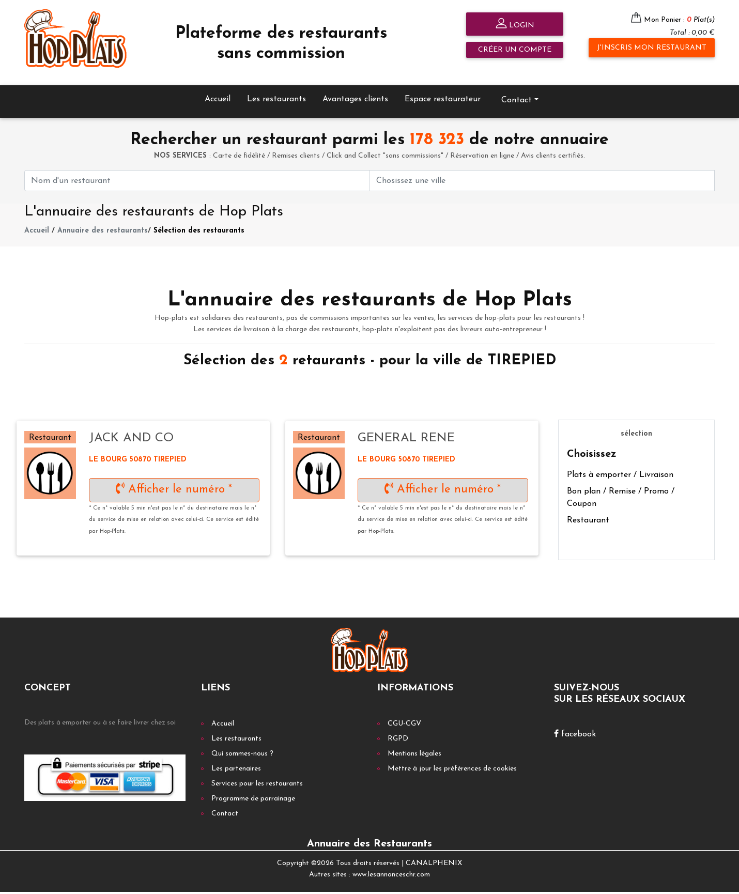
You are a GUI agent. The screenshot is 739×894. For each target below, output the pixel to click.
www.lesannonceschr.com (391, 864)
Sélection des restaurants (198, 220)
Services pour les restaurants (257, 773)
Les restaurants (276, 89)
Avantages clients (355, 89)
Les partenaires (236, 758)
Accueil (217, 89)
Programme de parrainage (253, 788)
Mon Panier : (679, 20)
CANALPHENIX (434, 853)
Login (515, 24)
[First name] (197, 170)
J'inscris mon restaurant (651, 48)
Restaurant (588, 510)
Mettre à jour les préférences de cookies (452, 758)
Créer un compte (514, 50)
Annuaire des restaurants (102, 220)
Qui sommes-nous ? (242, 743)
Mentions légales (414, 743)
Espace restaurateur (443, 89)
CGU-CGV (404, 713)
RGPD (398, 728)
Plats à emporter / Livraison (620, 465)
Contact (516, 90)
